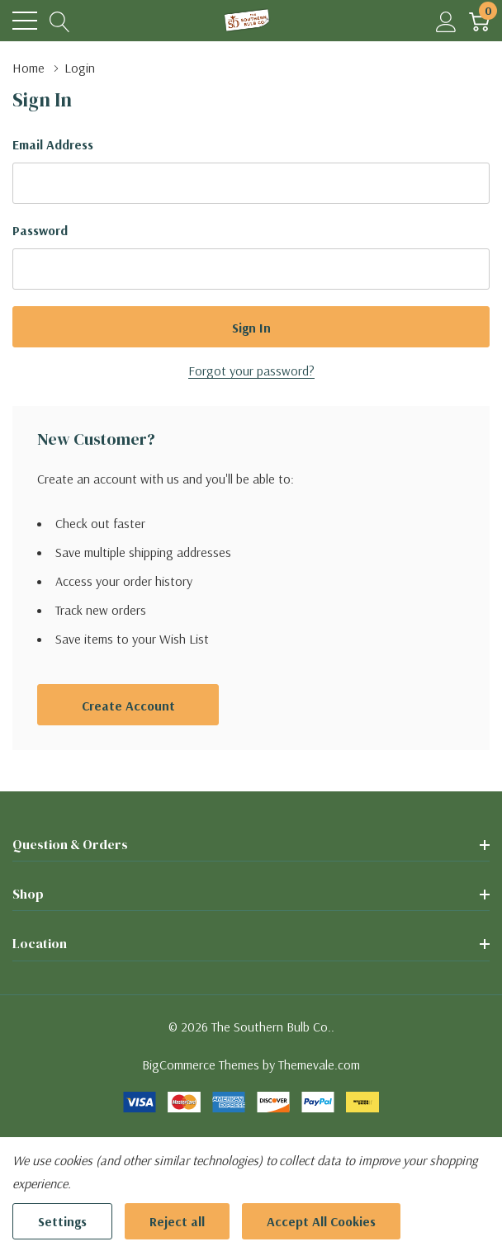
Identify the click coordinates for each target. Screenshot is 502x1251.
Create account (128, 705)
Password (40, 230)
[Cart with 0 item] (479, 21)
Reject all (177, 1221)
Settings (62, 1221)
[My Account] (446, 21)
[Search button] (60, 21)
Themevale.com (319, 1064)
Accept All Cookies (321, 1221)
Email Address (52, 144)
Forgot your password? (251, 370)
